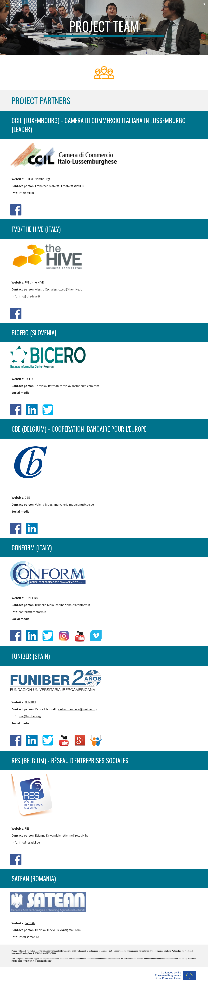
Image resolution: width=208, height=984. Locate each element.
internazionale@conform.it (72, 605)
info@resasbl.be (29, 842)
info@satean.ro (29, 937)
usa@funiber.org (30, 716)
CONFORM (32, 598)
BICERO (29, 379)
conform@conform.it (32, 612)
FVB (27, 282)
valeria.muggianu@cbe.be (76, 504)
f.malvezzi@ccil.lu (72, 186)
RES (27, 828)
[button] (204, 4)
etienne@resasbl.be (75, 835)
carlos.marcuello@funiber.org (77, 709)
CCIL (28, 179)
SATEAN (30, 923)
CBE (27, 497)
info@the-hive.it (29, 296)
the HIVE (38, 282)
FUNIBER (30, 702)
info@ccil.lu (26, 193)
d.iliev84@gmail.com (67, 930)
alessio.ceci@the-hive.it (66, 289)
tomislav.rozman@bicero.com (79, 386)
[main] (104, 27)
